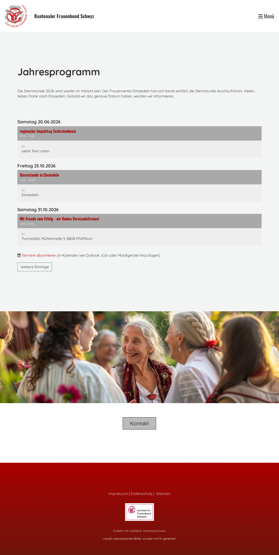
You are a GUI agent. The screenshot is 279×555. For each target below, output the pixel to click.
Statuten (163, 493)
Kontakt (139, 423)
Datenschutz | (143, 493)
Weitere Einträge (34, 266)
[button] (139, 142)
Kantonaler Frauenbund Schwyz (64, 16)
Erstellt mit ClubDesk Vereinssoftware (139, 531)
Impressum (118, 493)
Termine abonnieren (39, 255)
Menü (266, 16)
